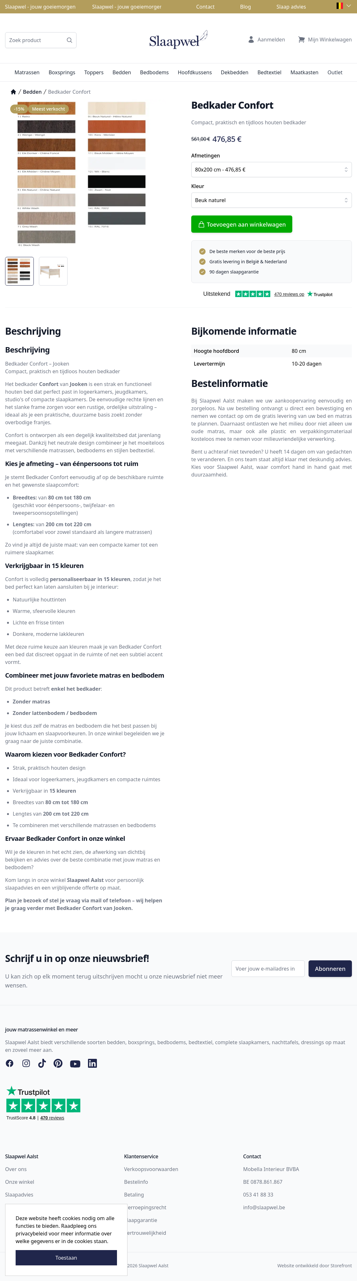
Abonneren (330, 968)
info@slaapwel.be (264, 1207)
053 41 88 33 (258, 1194)
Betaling (134, 1194)
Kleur (197, 186)
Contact (205, 6)
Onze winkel (19, 1181)
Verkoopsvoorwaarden (151, 1169)
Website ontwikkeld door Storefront (314, 1266)
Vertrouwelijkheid (145, 1232)
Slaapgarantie (140, 1220)
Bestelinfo (136, 1181)
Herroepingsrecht (145, 1207)
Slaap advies (291, 6)
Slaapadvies (19, 1194)
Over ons (16, 1169)
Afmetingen (205, 155)
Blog (245, 6)
